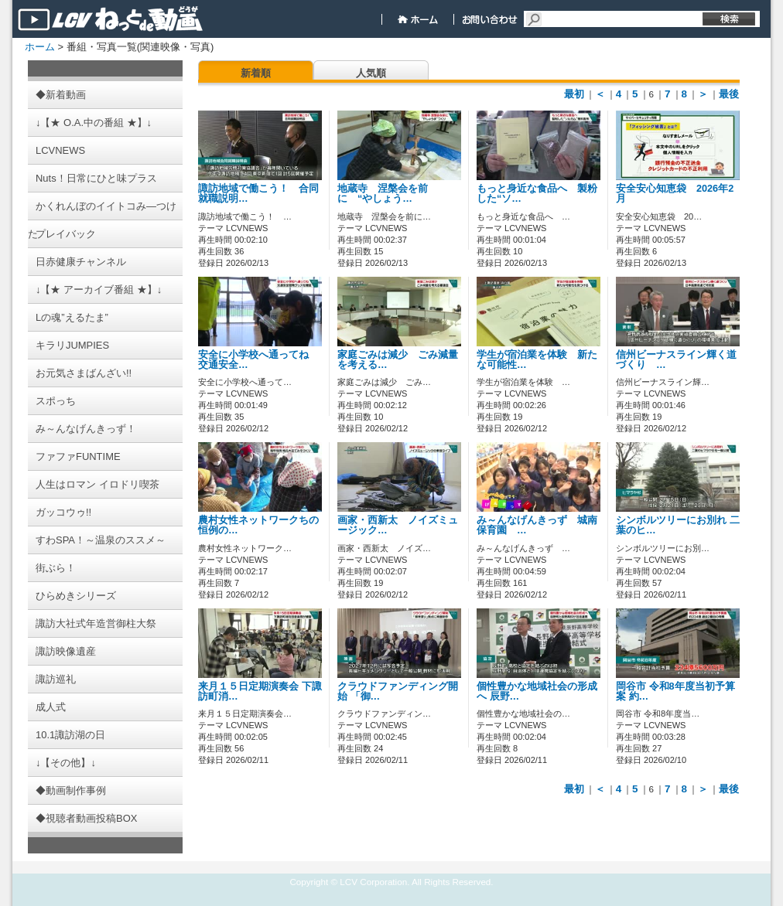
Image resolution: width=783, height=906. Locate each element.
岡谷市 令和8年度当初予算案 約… (675, 691)
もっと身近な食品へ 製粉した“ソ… (537, 193)
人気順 (371, 73)
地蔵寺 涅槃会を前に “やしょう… (382, 193)
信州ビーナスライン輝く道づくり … (676, 359)
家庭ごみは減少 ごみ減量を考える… (397, 359)
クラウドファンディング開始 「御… (397, 691)
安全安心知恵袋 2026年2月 (674, 193)
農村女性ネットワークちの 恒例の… (263, 525)
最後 (729, 94)
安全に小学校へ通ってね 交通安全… (258, 359)
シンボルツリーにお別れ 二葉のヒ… (678, 525)
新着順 (256, 73)
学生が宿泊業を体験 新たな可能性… (537, 359)
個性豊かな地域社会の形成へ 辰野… (537, 691)
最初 (574, 94)
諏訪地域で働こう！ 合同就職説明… (258, 193)
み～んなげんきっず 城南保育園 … (537, 525)
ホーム (40, 47)
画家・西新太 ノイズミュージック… (397, 525)
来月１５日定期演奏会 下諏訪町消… (260, 691)
